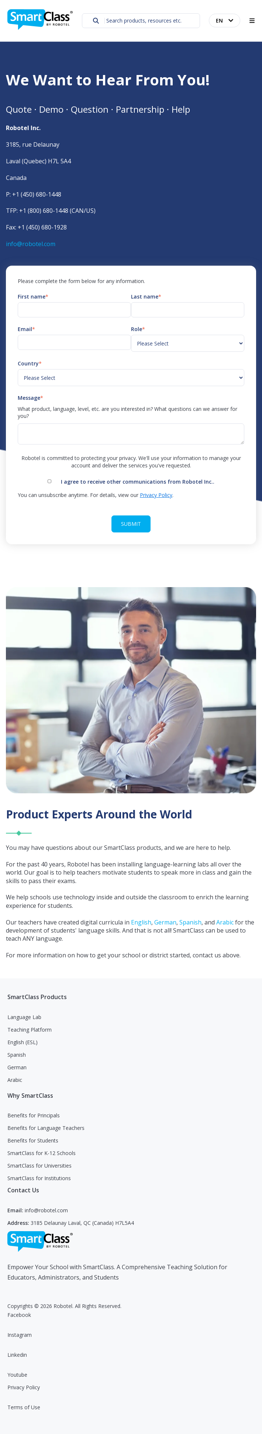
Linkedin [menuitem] (17, 1354)
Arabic (225, 922)
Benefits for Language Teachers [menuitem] (46, 1127)
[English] (224, 20)
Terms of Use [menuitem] (23, 1407)
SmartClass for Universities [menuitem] (39, 1165)
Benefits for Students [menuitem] (32, 1140)
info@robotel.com (30, 244)
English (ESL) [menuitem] (22, 1042)
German (165, 922)
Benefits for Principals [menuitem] (33, 1115)
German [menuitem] (17, 1067)
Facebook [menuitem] (19, 1314)
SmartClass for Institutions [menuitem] (39, 1178)
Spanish (190, 922)
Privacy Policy (156, 494)
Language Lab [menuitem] (24, 1017)
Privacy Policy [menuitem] (23, 1387)
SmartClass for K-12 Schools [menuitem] (41, 1153)
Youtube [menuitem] (17, 1374)
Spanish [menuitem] (16, 1054)
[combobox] (141, 20)
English (141, 922)
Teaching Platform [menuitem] (29, 1029)
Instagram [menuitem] (19, 1334)
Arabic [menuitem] (14, 1079)
